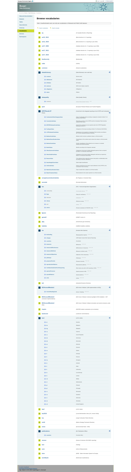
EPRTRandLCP (46, 111)
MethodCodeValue (51, 143)
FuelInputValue (50, 129)
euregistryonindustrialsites (50, 178)
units (47, 277)
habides (44, 226)
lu (46, 372)
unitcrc (48, 207)
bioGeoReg (49, 234)
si (46, 397)
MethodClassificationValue (53, 139)
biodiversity (45, 59)
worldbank (45, 457)
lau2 (43, 409)
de (47, 338)
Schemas (21, 28)
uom (43, 449)
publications (46, 431)
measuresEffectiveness (52, 247)
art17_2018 (45, 55)
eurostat (44, 182)
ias (43, 230)
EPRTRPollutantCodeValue (53, 125)
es (47, 350)
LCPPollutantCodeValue (52, 132)
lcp (43, 418)
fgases (44, 213)
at (46, 322)
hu (47, 360)
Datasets (21, 19)
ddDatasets (49, 79)
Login (98, 1)
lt (46, 369)
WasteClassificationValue (52, 169)
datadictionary (46, 72)
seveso (44, 440)
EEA (26, 1)
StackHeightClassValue (52, 162)
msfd (43, 422)
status (48, 92)
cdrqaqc (48, 238)
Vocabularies (23, 31)
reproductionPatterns (51, 264)
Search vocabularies (43, 28)
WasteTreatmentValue (51, 172)
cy (47, 331)
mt (47, 378)
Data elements (23, 25)
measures (48, 244)
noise (43, 426)
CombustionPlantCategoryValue (54, 117)
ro (46, 391)
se (47, 394)
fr (46, 356)
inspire (44, 309)
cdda (43, 63)
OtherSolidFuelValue (51, 154)
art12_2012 (45, 37)
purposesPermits (50, 261)
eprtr (43, 106)
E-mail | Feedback (24, 467)
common (44, 68)
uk (47, 404)
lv (46, 375)
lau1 (43, 318)
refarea (48, 201)
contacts (48, 76)
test (43, 444)
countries (48, 241)
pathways (48, 257)
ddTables (48, 82)
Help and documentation (25, 16)
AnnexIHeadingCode (51, 291)
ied (43, 283)
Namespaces (22, 36)
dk (47, 341)
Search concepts (55, 28)
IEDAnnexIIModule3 (48, 297)
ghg (43, 221)
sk (47, 401)
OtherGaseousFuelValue (52, 150)
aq (42, 33)
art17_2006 (45, 46)
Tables (21, 22)
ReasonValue (49, 158)
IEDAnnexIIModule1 (48, 287)
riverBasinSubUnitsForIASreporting (55, 267)
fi (46, 353)
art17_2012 (45, 50)
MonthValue (49, 147)
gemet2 (44, 217)
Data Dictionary (31, 13)
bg (47, 328)
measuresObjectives (51, 254)
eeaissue (48, 86)
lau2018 (44, 413)
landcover (45, 313)
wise (43, 453)
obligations (49, 89)
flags (47, 194)
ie (46, 363)
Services (21, 33)
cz (47, 334)
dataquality (45, 97)
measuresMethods (51, 251)
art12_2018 (45, 41)
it (46, 366)
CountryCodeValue (51, 121)
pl (46, 385)
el (46, 347)
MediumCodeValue (51, 136)
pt (46, 388)
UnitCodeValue (50, 165)
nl (46, 382)
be (47, 325)
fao (43, 186)
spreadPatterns (50, 274)
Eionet (25, 13)
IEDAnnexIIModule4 (48, 303)
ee (47, 344)
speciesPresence (50, 271)
